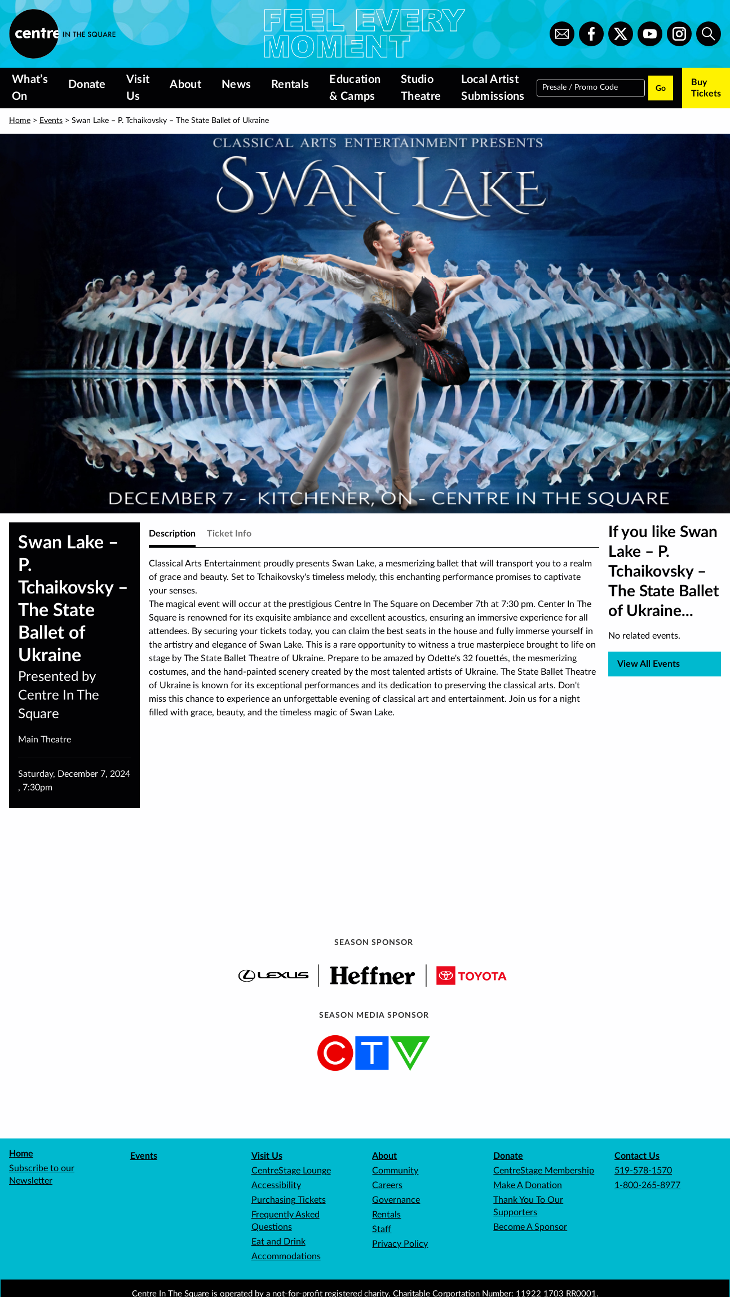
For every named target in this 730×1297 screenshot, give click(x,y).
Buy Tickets (706, 88)
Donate (87, 84)
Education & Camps (355, 88)
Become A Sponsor (530, 1227)
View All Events (648, 664)
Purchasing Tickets (288, 1199)
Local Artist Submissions (492, 88)
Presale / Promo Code (580, 87)
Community (395, 1170)
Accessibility (276, 1185)
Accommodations (286, 1256)
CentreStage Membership (543, 1170)
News (236, 84)
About (185, 84)
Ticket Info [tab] (229, 533)
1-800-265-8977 (647, 1185)
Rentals (290, 84)
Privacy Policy (400, 1243)
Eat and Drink (278, 1241)
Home (19, 121)
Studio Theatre (421, 88)
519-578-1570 (643, 1170)
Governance (396, 1199)
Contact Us (637, 1155)
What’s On (30, 88)
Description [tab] (172, 533)
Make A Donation (527, 1185)
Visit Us (138, 88)
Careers (387, 1185)
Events (51, 121)
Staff (381, 1229)
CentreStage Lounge (291, 1170)
